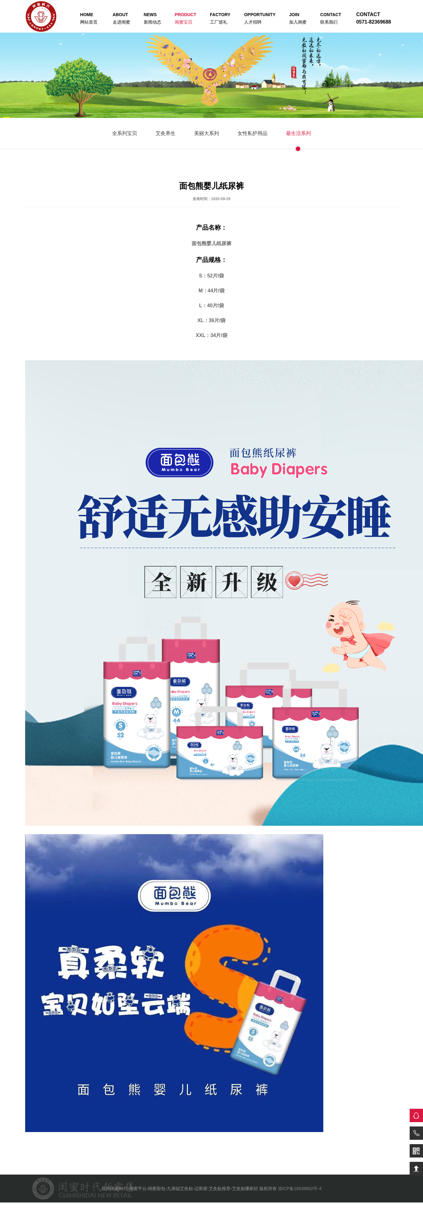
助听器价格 (13, 1205)
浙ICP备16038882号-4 (299, 1188)
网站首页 (89, 18)
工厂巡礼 (220, 18)
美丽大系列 (206, 133)
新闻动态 (152, 18)
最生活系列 (298, 133)
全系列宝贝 (124, 133)
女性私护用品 (252, 133)
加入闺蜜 (298, 18)
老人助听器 (39, 1205)
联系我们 (330, 18)
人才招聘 (259, 18)
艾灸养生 (165, 133)
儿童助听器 (64, 1205)
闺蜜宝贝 (185, 18)
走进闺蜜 (121, 18)
